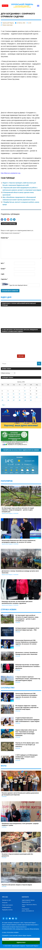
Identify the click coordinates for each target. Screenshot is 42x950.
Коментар (5, 238)
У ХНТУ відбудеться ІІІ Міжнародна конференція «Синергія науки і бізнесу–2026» (26, 756)
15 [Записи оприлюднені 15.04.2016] (25, 394)
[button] (38, 6)
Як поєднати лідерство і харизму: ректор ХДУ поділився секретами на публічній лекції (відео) (26, 707)
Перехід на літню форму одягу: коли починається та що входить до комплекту (27, 744)
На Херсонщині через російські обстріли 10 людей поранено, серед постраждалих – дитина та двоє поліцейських (18, 509)
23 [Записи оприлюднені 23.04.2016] (30, 397)
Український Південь (22, 4)
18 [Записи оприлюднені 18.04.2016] (2, 397)
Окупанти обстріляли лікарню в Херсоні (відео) (17, 884)
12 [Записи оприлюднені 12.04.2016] (8, 394)
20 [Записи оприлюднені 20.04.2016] (13, 397)
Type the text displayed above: (18, 285)
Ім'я (2, 263)
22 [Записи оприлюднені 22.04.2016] (25, 397)
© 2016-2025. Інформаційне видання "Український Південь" (21, 945)
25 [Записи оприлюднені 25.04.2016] (2, 400)
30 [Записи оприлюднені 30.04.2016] (31, 400)
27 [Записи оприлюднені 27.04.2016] (13, 400)
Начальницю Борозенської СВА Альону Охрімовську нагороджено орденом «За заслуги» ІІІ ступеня (26, 642)
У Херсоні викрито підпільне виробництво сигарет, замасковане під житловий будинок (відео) (27, 678)
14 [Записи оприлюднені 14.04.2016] (19, 394)
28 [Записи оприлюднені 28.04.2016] (19, 400)
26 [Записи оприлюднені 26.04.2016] (8, 400)
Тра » (3, 405)
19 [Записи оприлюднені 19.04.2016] (8, 397)
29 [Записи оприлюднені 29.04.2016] (25, 400)
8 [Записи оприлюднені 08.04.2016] (24, 391)
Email (3, 269)
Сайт (2, 274)
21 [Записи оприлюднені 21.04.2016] (19, 397)
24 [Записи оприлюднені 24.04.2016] (36, 397)
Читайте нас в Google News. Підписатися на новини (21, 450)
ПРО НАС (21, 356)
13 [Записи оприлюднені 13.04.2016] (13, 394)
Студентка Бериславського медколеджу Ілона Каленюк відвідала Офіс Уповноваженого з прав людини (27, 719)
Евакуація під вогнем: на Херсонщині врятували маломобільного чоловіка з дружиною (27, 666)
